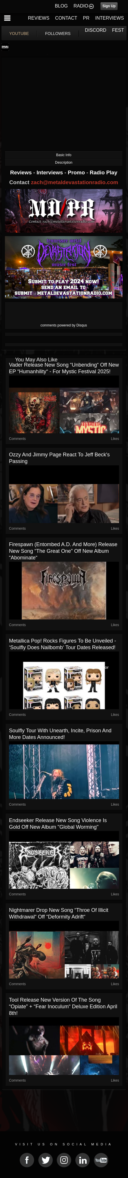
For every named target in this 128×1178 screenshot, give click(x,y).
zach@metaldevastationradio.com (74, 182)
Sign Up (109, 6)
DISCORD (95, 30)
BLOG (61, 5)
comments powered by (64, 325)
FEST (118, 30)
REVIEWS (39, 18)
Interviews (50, 172)
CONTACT (66, 18)
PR (86, 18)
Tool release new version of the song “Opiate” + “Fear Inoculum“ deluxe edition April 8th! (63, 1006)
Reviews (21, 172)
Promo (77, 172)
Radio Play (103, 172)
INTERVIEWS (109, 18)
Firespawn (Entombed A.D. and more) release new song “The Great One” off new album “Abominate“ (63, 551)
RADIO (81, 5)
